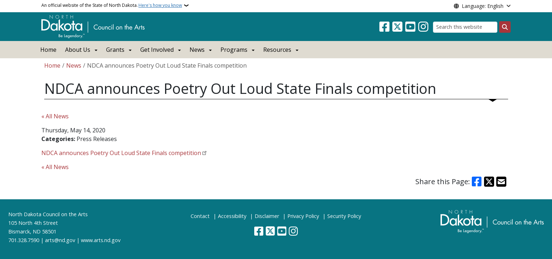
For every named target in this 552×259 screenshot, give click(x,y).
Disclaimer (267, 216)
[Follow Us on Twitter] (397, 27)
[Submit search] (505, 27)
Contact (200, 216)
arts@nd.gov (60, 240)
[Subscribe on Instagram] (423, 27)
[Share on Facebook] (476, 182)
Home (48, 50)
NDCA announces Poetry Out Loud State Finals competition (121, 153)
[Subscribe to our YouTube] (410, 27)
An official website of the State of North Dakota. (111, 5)
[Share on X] (489, 182)
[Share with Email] (501, 182)
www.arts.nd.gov (100, 240)
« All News (55, 116)
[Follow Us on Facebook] (384, 27)
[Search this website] (465, 27)
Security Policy (344, 216)
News (73, 65)
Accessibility (232, 216)
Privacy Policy (303, 216)
